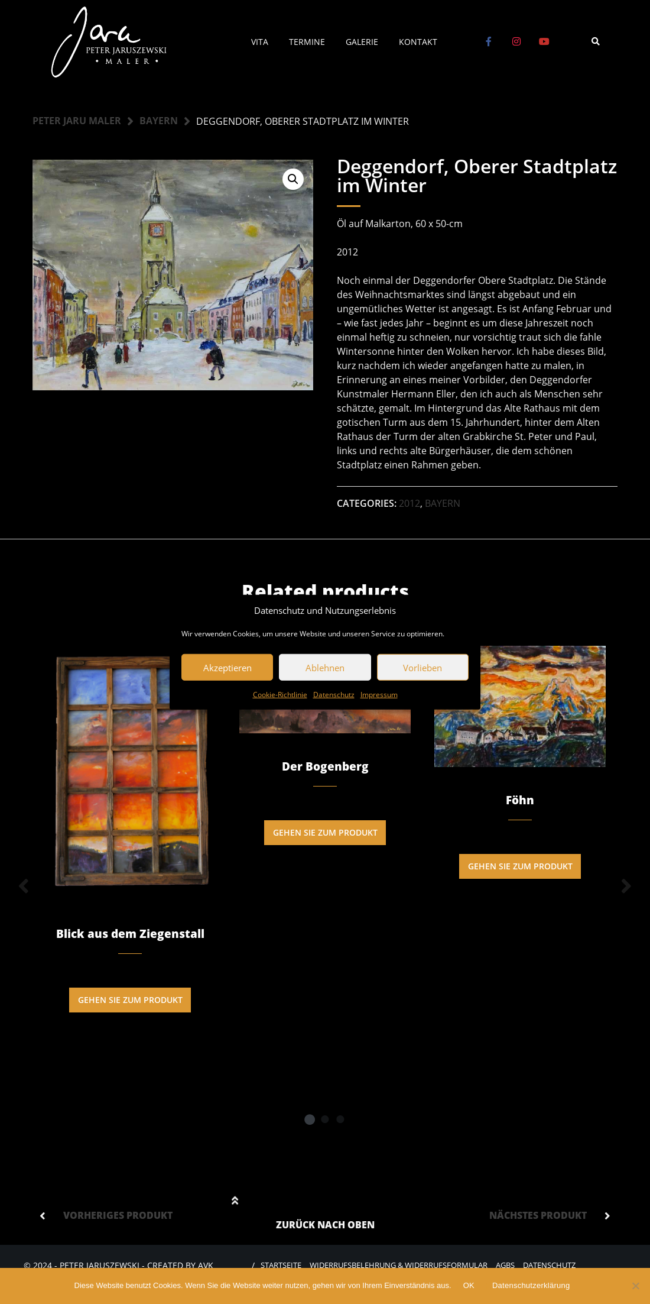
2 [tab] (325, 1121)
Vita (259, 41)
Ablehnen (325, 667)
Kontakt (418, 41)
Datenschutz (334, 695)
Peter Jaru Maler (76, 121)
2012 (409, 503)
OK (468, 1285)
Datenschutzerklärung (531, 1285)
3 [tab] (340, 1121)
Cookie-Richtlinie (280, 695)
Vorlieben (422, 667)
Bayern (158, 121)
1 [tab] (309, 1121)
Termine (307, 41)
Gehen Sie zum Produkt (130, 1000)
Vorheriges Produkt (118, 1217)
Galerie (362, 41)
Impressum (379, 695)
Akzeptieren (227, 667)
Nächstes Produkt (538, 1217)
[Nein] (635, 1286)
